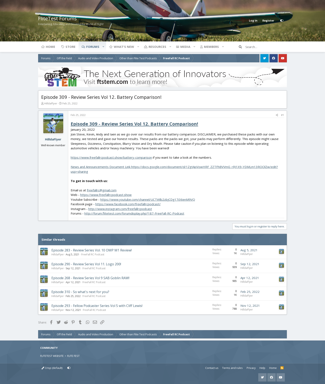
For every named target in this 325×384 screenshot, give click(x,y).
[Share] (277, 115)
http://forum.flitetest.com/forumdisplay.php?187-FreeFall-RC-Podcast (134, 213)
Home (50, 47)
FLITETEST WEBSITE (52, 356)
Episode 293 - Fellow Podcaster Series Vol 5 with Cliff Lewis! (96, 305)
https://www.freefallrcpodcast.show (106, 195)
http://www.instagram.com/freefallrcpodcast (120, 209)
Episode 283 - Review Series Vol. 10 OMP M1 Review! (91, 250)
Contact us (211, 368)
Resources (157, 47)
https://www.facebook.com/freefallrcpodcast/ (128, 204)
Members (211, 47)
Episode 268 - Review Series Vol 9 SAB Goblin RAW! (90, 278)
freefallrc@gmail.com (101, 190)
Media (185, 47)
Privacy (251, 368)
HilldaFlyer (50, 103)
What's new (124, 47)
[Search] (266, 47)
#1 (282, 115)
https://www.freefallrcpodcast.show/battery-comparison (111, 157)
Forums (92, 47)
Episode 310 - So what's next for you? (80, 292)
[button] (103, 46)
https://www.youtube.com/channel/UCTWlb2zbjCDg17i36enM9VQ (147, 199)
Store (70, 47)
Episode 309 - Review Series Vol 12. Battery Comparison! (134, 124)
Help (262, 368)
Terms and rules (232, 368)
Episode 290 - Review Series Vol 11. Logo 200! (86, 264)
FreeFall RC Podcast (92, 254)
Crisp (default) (51, 368)
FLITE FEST (73, 356)
